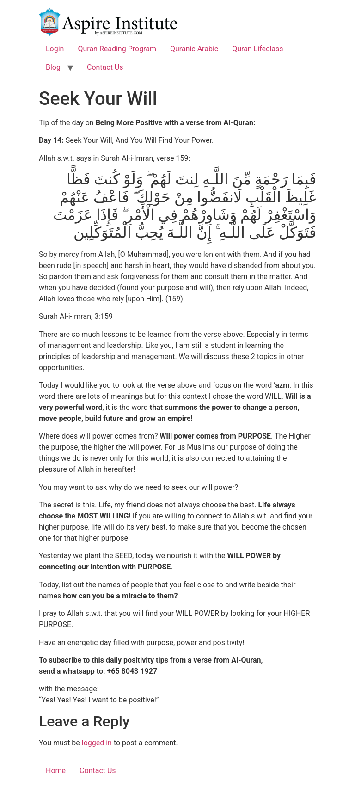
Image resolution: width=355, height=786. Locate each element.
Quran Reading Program (117, 48)
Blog (53, 67)
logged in (97, 742)
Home (56, 770)
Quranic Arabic (194, 48)
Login (55, 48)
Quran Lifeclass (257, 48)
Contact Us (105, 67)
